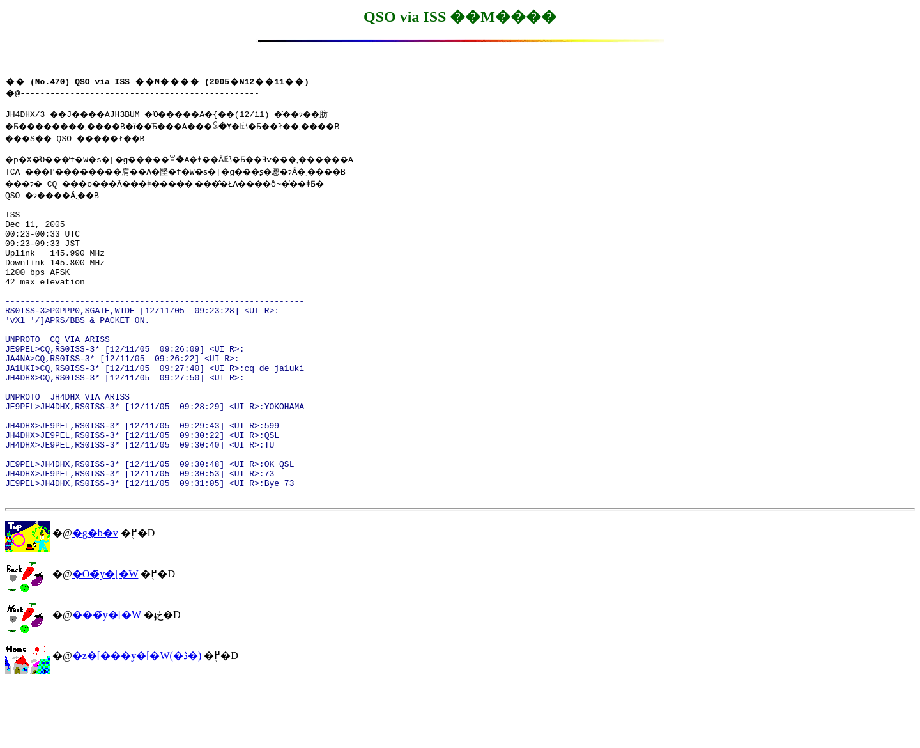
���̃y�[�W (106, 678)
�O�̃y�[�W (105, 637)
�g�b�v (95, 596)
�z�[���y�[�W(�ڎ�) (137, 718)
